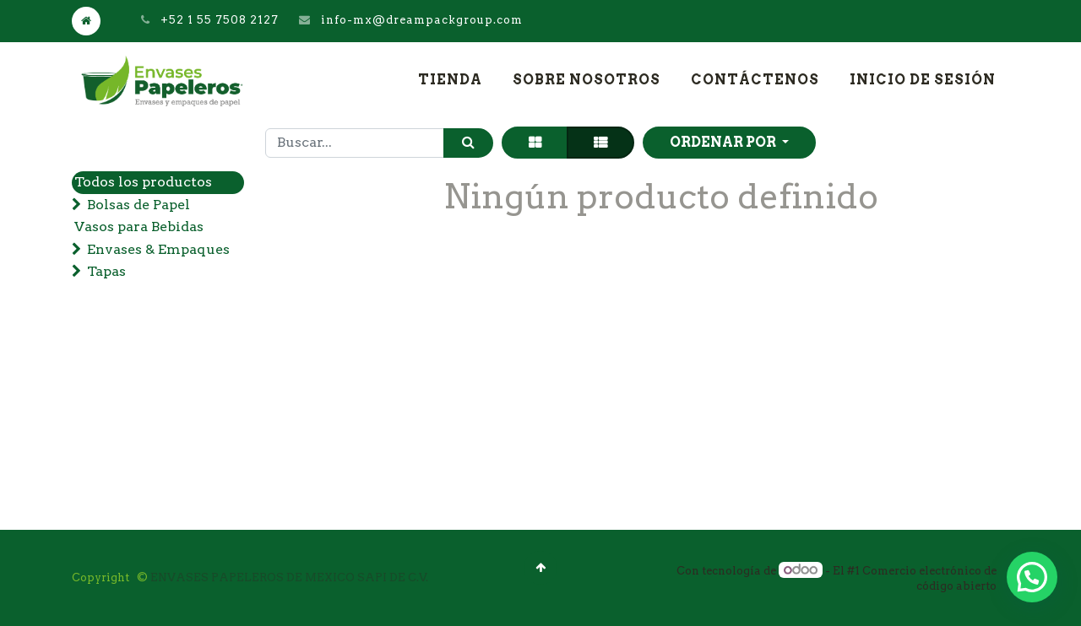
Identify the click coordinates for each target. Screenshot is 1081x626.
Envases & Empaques (158, 249)
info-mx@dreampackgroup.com (422, 19)
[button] (729, 143)
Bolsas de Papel (138, 205)
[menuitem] (450, 80)
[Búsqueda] (468, 143)
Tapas (106, 271)
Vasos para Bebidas (139, 227)
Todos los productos (143, 182)
